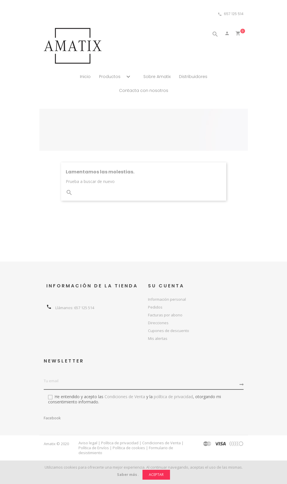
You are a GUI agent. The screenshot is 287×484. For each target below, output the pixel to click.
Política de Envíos (93, 447)
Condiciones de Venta (124, 396)
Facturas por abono (165, 315)
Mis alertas (157, 338)
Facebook (52, 418)
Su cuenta (166, 285)
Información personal (167, 299)
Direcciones (158, 322)
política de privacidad (173, 396)
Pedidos (155, 307)
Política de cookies (129, 447)
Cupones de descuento (168, 330)
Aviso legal (87, 442)
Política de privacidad (119, 442)
